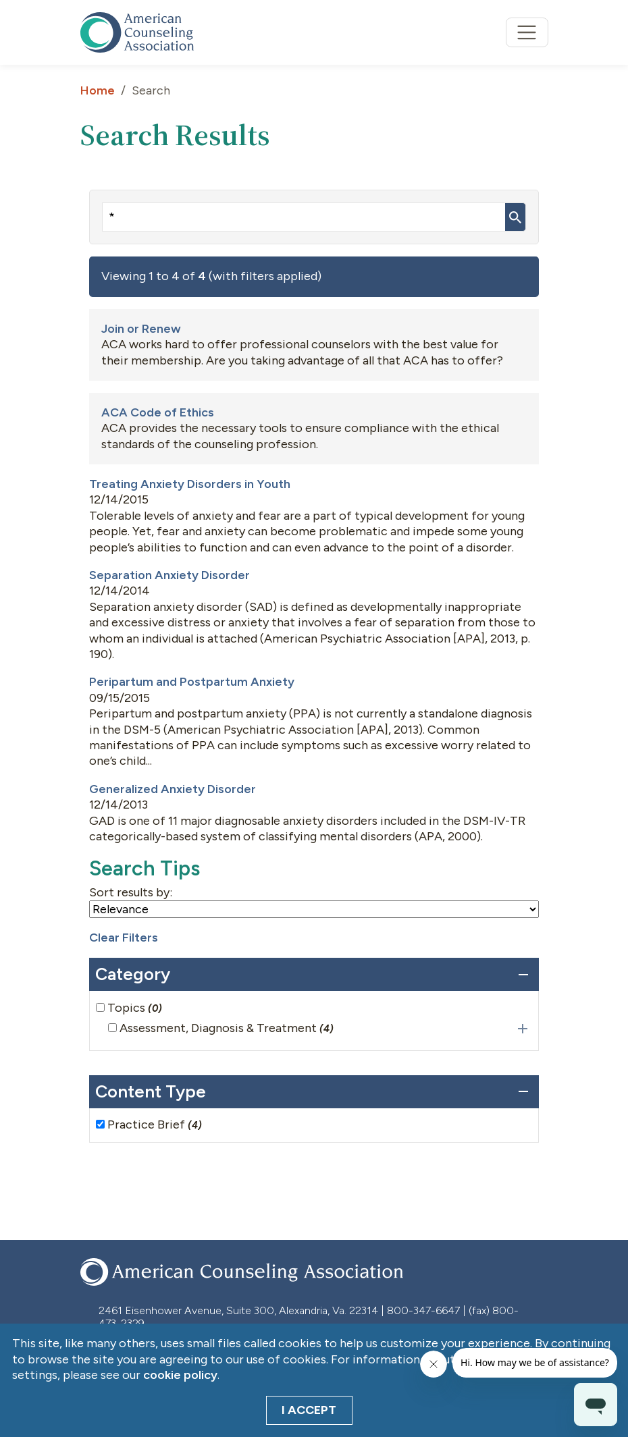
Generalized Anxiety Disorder (172, 789)
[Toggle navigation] (527, 33)
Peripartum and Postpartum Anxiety (191, 681)
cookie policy (180, 1374)
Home (97, 90)
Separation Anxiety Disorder (169, 575)
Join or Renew (141, 328)
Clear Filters (123, 937)
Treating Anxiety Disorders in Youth (189, 484)
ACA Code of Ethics (157, 412)
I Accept (309, 1410)
